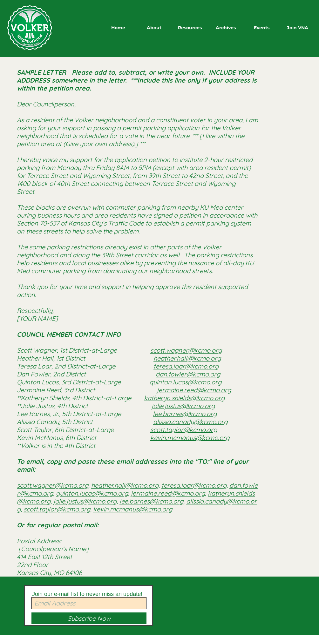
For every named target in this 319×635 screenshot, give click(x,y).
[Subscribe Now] (88, 618)
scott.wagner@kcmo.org (186, 350)
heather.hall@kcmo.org (187, 358)
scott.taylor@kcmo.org (183, 430)
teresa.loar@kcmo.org (186, 366)
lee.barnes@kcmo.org (185, 414)
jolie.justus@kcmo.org (183, 406)
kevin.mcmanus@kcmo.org (189, 438)
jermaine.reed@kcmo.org (194, 390)
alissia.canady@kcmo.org (190, 422)
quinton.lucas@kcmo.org (185, 382)
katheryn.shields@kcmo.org (184, 398)
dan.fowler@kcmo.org (188, 374)
